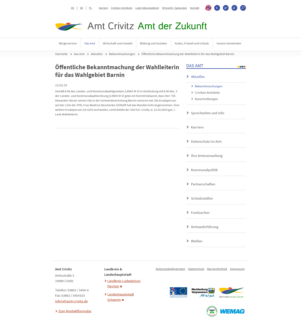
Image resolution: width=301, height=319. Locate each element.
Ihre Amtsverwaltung (207, 155)
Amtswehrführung (204, 226)
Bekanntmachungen (122, 54)
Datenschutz (196, 269)
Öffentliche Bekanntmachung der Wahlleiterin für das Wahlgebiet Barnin (187, 54)
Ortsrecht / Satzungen (174, 8)
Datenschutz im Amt (206, 141)
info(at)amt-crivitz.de (71, 301)
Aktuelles (97, 54)
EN (81, 8)
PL (90, 8)
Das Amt (89, 43)
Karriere (103, 8)
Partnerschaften (203, 184)
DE (72, 8)
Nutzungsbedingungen (170, 269)
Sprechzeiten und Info (207, 113)
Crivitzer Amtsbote (121, 8)
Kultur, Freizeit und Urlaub (192, 43)
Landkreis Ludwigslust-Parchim (124, 283)
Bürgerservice (68, 43)
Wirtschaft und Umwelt (117, 43)
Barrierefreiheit (217, 269)
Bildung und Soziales (153, 43)
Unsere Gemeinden (229, 43)
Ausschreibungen (206, 99)
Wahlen (196, 241)
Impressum (237, 269)
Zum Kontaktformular (75, 311)
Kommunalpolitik (204, 169)
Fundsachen (200, 212)
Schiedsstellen (202, 198)
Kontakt (194, 8)
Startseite (61, 54)
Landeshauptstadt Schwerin (120, 297)
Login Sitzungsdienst (147, 8)
